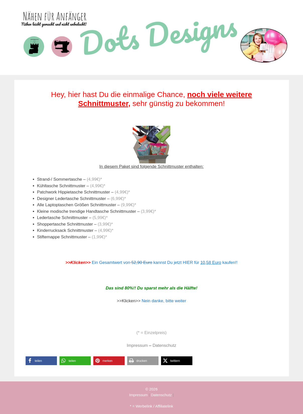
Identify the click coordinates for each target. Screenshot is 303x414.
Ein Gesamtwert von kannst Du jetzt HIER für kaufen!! (165, 262)
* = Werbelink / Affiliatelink (151, 406)
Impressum (137, 345)
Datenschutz (164, 345)
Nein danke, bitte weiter (164, 300)
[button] (41, 360)
